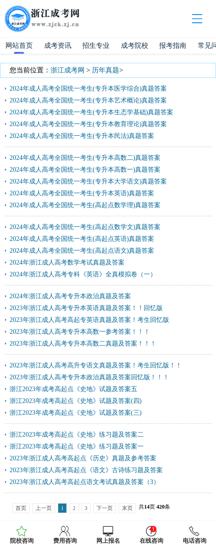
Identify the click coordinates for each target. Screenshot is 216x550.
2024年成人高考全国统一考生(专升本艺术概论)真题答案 (88, 100)
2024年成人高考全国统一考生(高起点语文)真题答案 (82, 250)
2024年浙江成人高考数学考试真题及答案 (67, 262)
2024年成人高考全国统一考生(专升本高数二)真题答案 (85, 157)
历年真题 (105, 70)
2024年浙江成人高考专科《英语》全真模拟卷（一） (83, 274)
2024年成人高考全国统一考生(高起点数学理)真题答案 (85, 205)
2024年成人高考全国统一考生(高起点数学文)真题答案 (85, 226)
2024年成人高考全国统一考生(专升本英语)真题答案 (82, 193)
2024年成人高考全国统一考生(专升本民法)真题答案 (82, 135)
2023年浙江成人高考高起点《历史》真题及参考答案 (83, 458)
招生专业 (96, 45)
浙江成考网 (67, 70)
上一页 (43, 508)
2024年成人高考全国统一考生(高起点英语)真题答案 (82, 238)
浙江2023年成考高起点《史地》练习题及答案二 (77, 434)
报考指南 (172, 45)
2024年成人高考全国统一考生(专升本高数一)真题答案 (85, 169)
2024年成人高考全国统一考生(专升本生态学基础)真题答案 (91, 112)
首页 (20, 508)
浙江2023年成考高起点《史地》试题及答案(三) (75, 412)
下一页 (104, 508)
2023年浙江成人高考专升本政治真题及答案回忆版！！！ (89, 377)
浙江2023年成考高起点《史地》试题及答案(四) (75, 400)
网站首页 (19, 45)
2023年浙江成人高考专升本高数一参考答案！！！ (80, 331)
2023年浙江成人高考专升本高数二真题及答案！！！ (83, 343)
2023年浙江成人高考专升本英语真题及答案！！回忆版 (86, 307)
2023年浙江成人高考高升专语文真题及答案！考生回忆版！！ (96, 365)
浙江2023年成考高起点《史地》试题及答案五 (73, 388)
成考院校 (134, 45)
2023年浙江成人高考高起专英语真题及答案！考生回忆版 (89, 319)
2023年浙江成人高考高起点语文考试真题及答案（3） (85, 481)
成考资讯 (57, 45)
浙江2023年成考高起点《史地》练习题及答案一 (77, 446)
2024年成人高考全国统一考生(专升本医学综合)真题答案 (88, 88)
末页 (127, 508)
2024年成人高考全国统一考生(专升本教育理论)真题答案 (88, 123)
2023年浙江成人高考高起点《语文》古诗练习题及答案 (86, 470)
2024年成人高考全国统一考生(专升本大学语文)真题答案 (88, 181)
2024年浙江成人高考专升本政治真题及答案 (70, 296)
